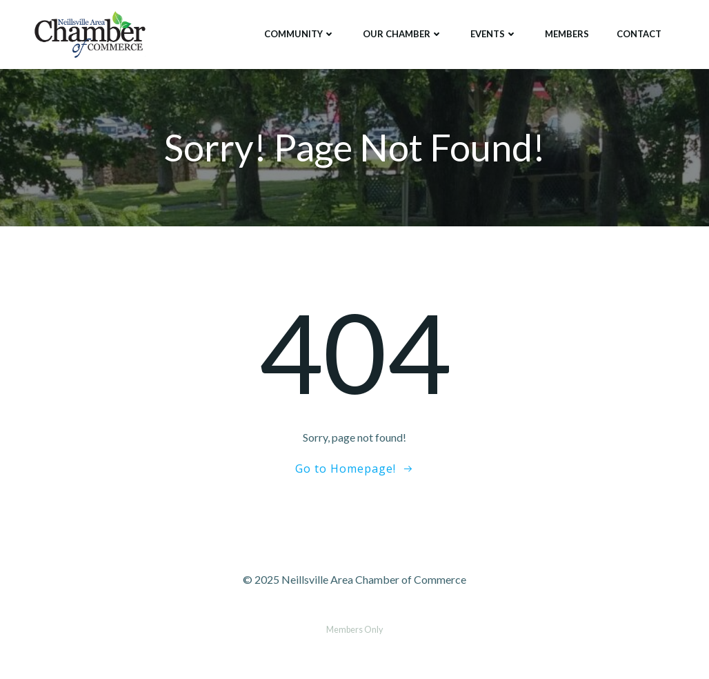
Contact (639, 33)
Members (567, 33)
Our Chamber (403, 33)
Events (493, 33)
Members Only (354, 629)
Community (299, 33)
